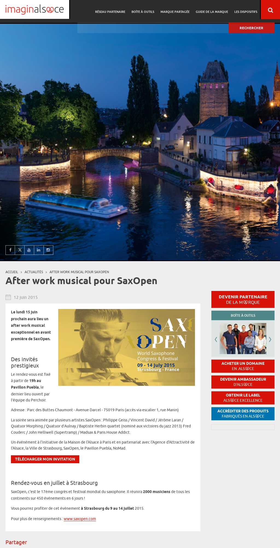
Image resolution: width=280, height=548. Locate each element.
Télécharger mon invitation (45, 459)
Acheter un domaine (242, 366)
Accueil (11, 272)
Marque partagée (176, 9)
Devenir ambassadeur (243, 382)
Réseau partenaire (113, 9)
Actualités (34, 272)
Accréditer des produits (243, 413)
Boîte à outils (145, 9)
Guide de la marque (213, 9)
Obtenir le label (242, 398)
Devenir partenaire (243, 299)
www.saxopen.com (80, 519)
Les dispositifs (245, 9)
